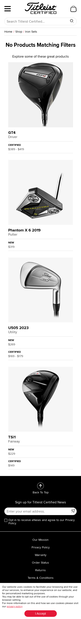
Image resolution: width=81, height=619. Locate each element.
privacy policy (14, 606)
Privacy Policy (41, 547)
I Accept (40, 613)
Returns (40, 570)
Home (8, 31)
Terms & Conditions (41, 578)
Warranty (40, 555)
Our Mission (40, 540)
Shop (18, 31)
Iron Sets (31, 31)
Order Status (40, 562)
